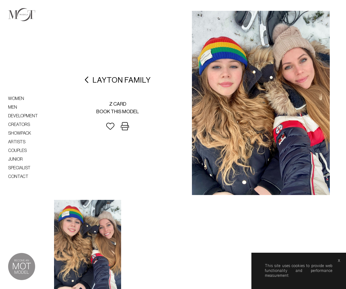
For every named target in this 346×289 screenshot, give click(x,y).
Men (12, 107)
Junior (15, 159)
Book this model (117, 111)
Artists (16, 142)
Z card (117, 104)
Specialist (19, 168)
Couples (17, 150)
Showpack (19, 133)
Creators (19, 124)
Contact (18, 176)
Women (16, 98)
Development (23, 116)
